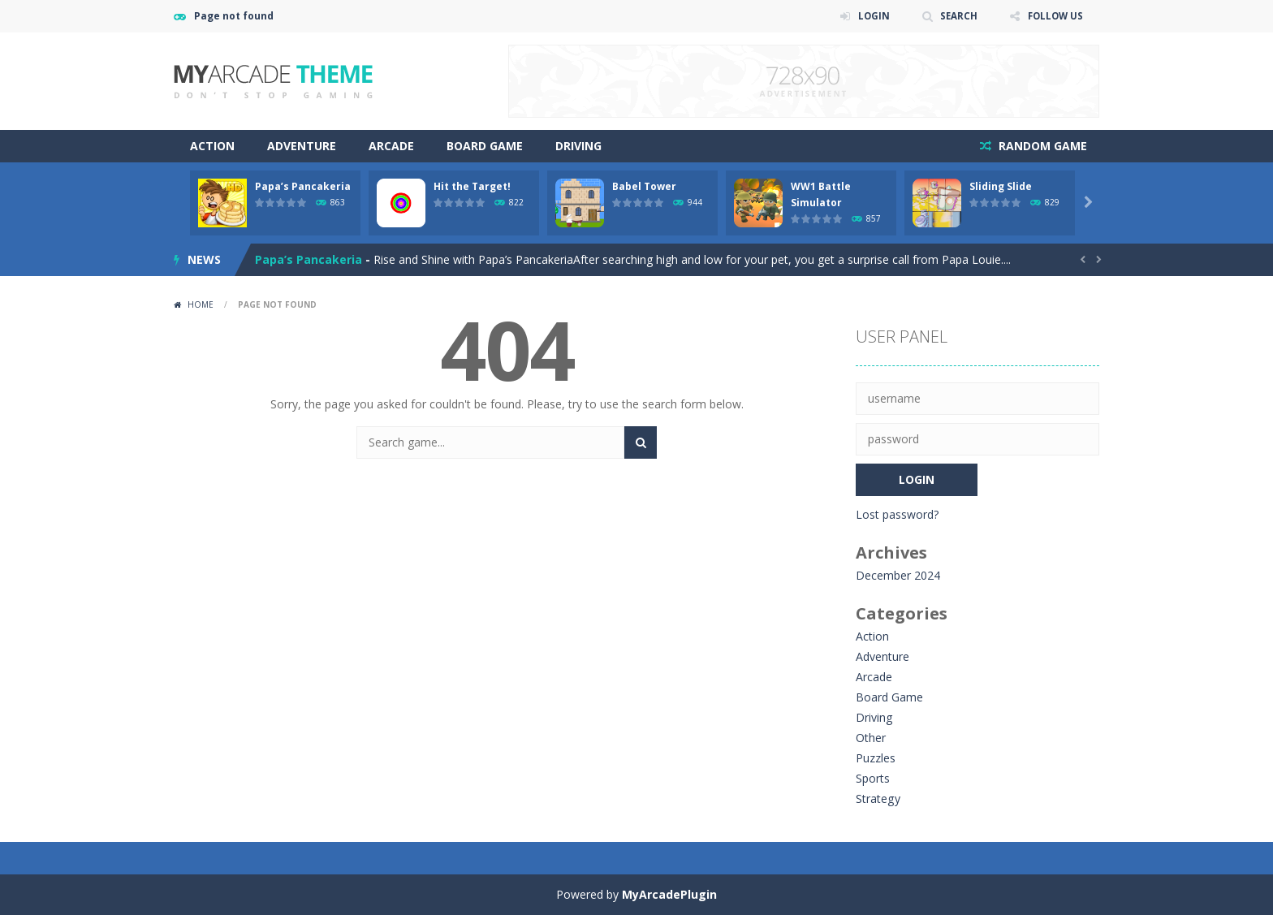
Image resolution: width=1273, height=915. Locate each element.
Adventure (301, 145)
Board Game (485, 145)
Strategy (878, 798)
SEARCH (955, 16)
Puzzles (875, 758)
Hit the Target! (472, 186)
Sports (873, 778)
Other (871, 737)
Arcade (391, 145)
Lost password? (897, 514)
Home (200, 304)
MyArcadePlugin (669, 894)
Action (212, 145)
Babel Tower (644, 186)
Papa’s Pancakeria (303, 186)
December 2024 (898, 575)
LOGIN (868, 16)
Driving (578, 145)
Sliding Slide (1000, 186)
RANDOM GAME (1041, 145)
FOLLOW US (1054, 16)
